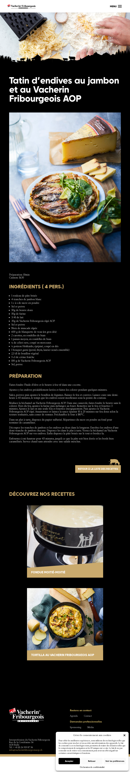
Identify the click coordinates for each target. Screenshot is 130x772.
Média (90, 727)
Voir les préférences (114, 761)
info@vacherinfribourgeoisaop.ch (25, 750)
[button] (124, 735)
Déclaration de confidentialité (92, 767)
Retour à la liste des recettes (98, 468)
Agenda (74, 716)
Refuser (92, 761)
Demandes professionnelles (86, 721)
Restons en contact (81, 710)
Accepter (69, 761)
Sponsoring (75, 727)
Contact (88, 716)
